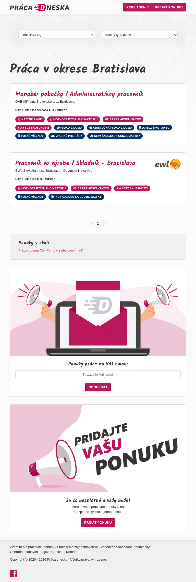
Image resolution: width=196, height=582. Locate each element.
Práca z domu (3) (31, 250)
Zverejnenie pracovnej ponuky (32, 547)
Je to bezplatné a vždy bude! (98, 501)
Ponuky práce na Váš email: (98, 364)
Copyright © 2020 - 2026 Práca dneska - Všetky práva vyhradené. (58, 559)
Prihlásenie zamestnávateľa (77, 547)
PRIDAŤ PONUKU (98, 522)
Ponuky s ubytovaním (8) (65, 250)
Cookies (57, 552)
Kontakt (71, 552)
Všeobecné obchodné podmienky (125, 547)
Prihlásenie (137, 7)
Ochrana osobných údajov (29, 552)
